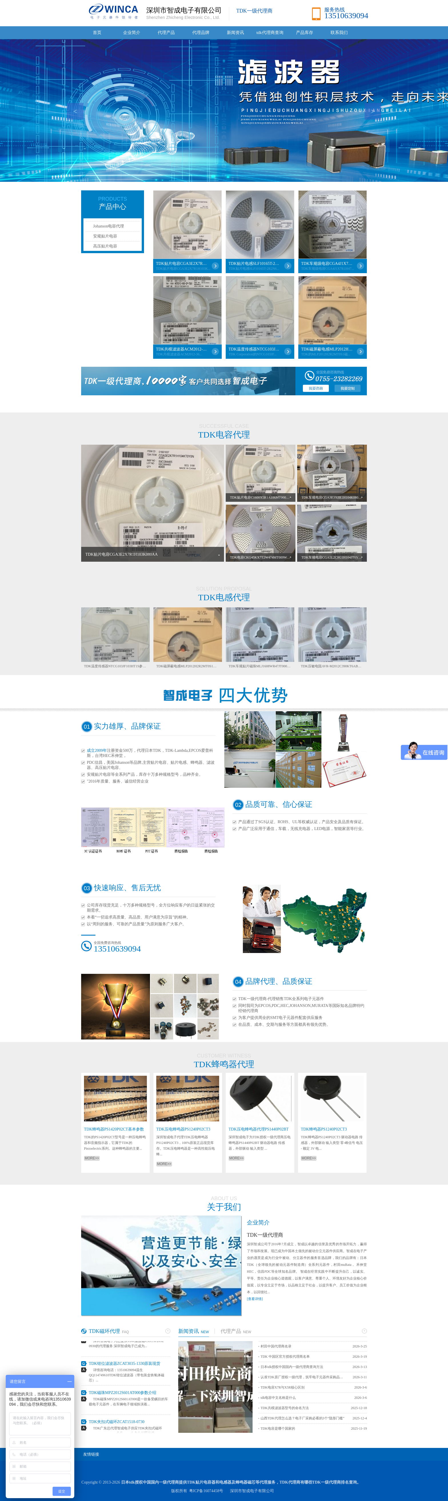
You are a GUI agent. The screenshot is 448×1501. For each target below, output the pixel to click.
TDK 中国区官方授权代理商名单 (285, 1357)
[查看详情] (255, 1299)
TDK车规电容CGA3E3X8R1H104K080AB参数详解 (339, 497)
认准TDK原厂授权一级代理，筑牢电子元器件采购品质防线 (303, 1377)
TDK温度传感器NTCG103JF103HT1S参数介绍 (254, 349)
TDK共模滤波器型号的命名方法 (285, 1408)
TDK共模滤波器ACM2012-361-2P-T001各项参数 (181, 349)
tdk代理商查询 (269, 32)
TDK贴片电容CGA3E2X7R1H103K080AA (181, 263)
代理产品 (166, 32)
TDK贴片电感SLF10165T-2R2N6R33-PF (254, 263)
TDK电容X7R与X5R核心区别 (283, 1387)
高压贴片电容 (105, 246)
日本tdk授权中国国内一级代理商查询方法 (292, 1367)
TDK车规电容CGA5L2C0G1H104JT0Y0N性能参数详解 (342, 557)
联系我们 (339, 32)
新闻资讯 (235, 32)
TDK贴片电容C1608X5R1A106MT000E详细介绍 (266, 497)
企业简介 (131, 32)
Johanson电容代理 (108, 226)
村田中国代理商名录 (276, 1346)
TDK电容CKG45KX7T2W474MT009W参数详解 (265, 557)
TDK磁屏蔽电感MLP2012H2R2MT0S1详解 (327, 349)
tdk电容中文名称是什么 (278, 1398)
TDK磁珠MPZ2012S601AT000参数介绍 (122, 1394)
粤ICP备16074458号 (206, 1491)
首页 (97, 32)
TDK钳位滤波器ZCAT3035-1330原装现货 (124, 1365)
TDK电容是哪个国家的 (278, 1429)
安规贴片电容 (105, 236)
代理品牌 (200, 32)
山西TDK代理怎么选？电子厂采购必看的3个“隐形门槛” (302, 1418)
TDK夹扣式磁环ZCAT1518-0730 (116, 1423)
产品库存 (304, 32)
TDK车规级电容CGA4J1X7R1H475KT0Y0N (327, 263)
